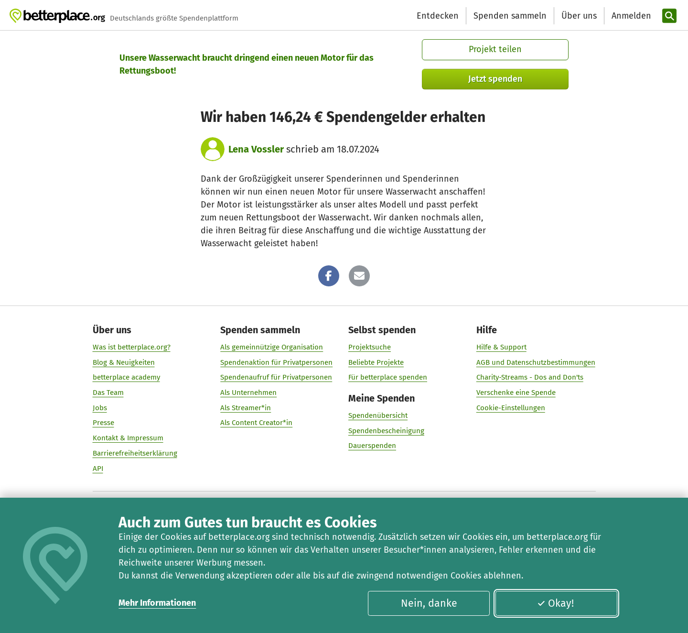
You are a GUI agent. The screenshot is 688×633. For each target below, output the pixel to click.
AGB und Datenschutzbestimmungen (535, 362)
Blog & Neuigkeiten (124, 362)
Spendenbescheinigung (386, 430)
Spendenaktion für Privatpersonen (276, 362)
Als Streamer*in (245, 408)
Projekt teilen (495, 49)
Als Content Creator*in (256, 422)
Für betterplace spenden (387, 377)
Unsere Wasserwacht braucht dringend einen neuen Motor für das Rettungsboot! (246, 64)
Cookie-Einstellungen (510, 408)
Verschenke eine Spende (516, 392)
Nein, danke (429, 603)
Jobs (100, 408)
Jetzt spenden (495, 79)
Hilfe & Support (501, 347)
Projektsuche (369, 347)
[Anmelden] (630, 16)
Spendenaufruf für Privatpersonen (276, 377)
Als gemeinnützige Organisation (271, 347)
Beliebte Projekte (376, 362)
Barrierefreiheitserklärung (135, 453)
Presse (103, 422)
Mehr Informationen (157, 603)
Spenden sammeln (510, 16)
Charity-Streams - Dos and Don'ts (529, 377)
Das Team (108, 392)
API (98, 468)
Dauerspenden (372, 445)
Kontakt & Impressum (128, 438)
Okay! (555, 603)
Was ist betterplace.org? (132, 347)
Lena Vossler (256, 149)
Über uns (579, 16)
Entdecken (438, 16)
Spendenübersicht (378, 415)
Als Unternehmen (248, 392)
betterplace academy (126, 377)
